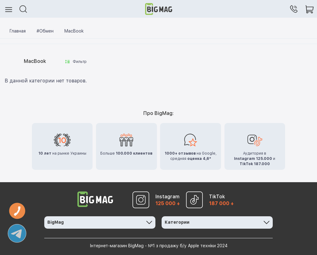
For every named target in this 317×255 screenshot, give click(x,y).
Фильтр (76, 61)
